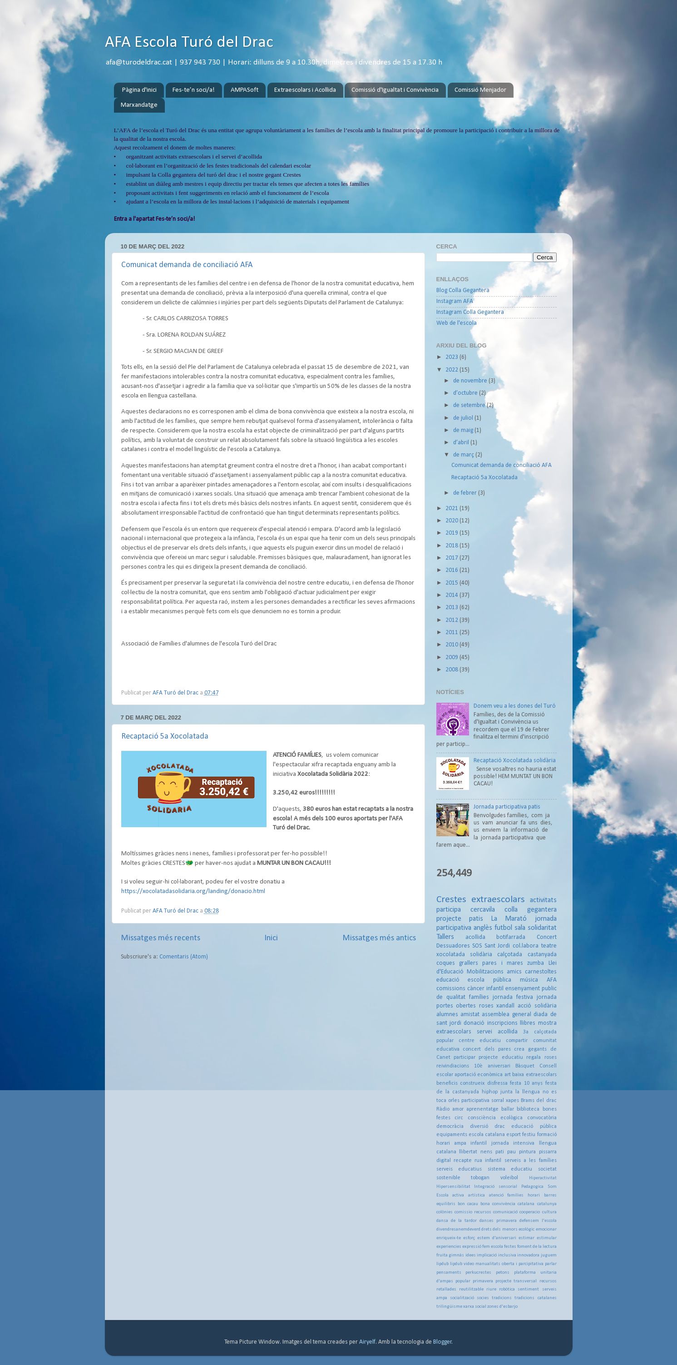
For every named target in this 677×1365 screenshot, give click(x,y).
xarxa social (474, 1306)
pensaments (448, 1272)
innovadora (528, 1255)
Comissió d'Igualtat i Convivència (395, 90)
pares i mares (502, 963)
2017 (452, 558)
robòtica (507, 1289)
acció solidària (537, 1006)
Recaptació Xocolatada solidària (515, 761)
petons (502, 1272)
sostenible (448, 1178)
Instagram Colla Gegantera (470, 312)
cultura (549, 1212)
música (529, 980)
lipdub (442, 1263)
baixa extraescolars (534, 1074)
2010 (452, 645)
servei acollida (497, 1032)
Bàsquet (524, 1066)
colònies (444, 1212)
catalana (526, 1203)
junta (506, 1092)
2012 (452, 620)
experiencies (448, 1246)
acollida (475, 937)
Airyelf (367, 1342)
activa (458, 1195)
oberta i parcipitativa (523, 1263)
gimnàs (456, 1255)
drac (499, 1126)
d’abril (461, 443)
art (507, 1074)
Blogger (442, 1342)
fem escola (492, 1246)
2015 (452, 583)
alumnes (447, 1015)
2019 (452, 533)
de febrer (465, 493)
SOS (477, 946)
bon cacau (468, 1203)
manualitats (487, 1263)
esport (513, 1134)
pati (499, 1152)
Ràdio (443, 1109)
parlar (551, 1263)
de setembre (470, 405)
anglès (483, 928)
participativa (475, 1100)
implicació (487, 1255)
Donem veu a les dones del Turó (515, 706)
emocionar (546, 1229)
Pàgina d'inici (139, 90)
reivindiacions (452, 1066)
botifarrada (510, 937)
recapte (463, 1160)
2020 (452, 521)
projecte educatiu (501, 1057)
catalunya (547, 1203)
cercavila (482, 909)
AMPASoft (244, 90)
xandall (505, 1006)
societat (547, 1169)
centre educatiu (480, 1040)
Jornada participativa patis (507, 807)
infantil (478, 1143)
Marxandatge (139, 105)
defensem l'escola (538, 1220)
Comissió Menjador (480, 90)
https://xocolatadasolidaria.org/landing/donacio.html (193, 891)
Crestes (451, 899)
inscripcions (502, 1023)
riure (491, 1289)
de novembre (471, 381)
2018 (452, 546)
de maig (463, 430)
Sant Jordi (497, 946)
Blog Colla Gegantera (462, 290)
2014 (452, 595)
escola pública (489, 980)
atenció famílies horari (514, 1195)
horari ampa (451, 1143)
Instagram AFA (454, 301)
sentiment (528, 1289)
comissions (450, 989)
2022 (452, 370)
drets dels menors (499, 1229)
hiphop (490, 1092)
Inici (271, 938)
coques (445, 963)
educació (448, 980)
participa (448, 909)
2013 (452, 608)
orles (454, 1100)
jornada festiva (513, 997)
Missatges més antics (379, 938)
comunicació (505, 1212)
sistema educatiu (510, 1169)
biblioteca (528, 1109)
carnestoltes (541, 972)
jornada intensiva (512, 1143)
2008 (452, 670)
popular (462, 1281)
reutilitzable (471, 1289)
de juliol (463, 418)
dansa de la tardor (456, 1220)
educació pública (533, 1126)
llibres (527, 1023)
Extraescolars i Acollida (305, 90)
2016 (452, 570)
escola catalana (487, 1134)
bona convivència (497, 1203)
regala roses (541, 1057)
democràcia (450, 1126)
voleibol (509, 1178)
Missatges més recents (160, 938)
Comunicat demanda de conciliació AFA (186, 265)
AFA (552, 980)
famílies (479, 997)
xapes (512, 1100)
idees (470, 1255)
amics (514, 972)
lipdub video (462, 1263)
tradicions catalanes (535, 1298)
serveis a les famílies (530, 1160)
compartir (517, 1040)
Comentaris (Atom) (183, 957)
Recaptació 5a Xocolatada (164, 736)
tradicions (502, 1298)
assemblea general (506, 1015)
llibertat (468, 1152)
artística (476, 1195)
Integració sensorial (495, 1186)
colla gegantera (530, 909)
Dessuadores (453, 946)
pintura (527, 1152)
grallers (468, 963)
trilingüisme (449, 1306)
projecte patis (459, 919)
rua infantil (487, 1160)
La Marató (509, 919)
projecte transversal (516, 1281)
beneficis (447, 1083)
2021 (452, 508)
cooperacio (529, 1212)
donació (474, 1023)
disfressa (497, 1083)
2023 (452, 357)
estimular (547, 1238)
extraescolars (498, 899)
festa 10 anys (526, 1083)
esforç (469, 1238)
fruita (442, 1255)
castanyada (542, 955)
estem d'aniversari (496, 1238)
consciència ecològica (495, 1118)
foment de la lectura (537, 1246)
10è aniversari (492, 1066)
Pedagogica (532, 1186)
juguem (549, 1255)
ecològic (526, 1229)
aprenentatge (482, 1109)
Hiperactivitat (543, 1178)
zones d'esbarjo (502, 1306)
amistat (469, 1015)
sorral (497, 1100)
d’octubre (466, 393)
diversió (479, 1126)
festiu (528, 1134)
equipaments (451, 1134)
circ (459, 1118)
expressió (471, 1246)
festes (510, 1246)
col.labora (526, 946)
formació (547, 1134)
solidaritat (542, 928)
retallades (446, 1289)
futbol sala (509, 928)
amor (458, 1109)
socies (483, 1298)
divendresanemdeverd (458, 1229)
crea (519, 1049)
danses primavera (498, 1220)
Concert (547, 937)
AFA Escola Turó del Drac (189, 43)
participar (464, 1057)
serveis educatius (459, 1169)
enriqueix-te (448, 1238)
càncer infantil (485, 989)
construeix (472, 1083)
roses (486, 1006)
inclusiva (507, 1255)
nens (486, 1152)
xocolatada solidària (464, 955)
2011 (452, 632)
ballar (507, 1109)
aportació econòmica (479, 1074)
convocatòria (542, 1118)
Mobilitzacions (485, 972)
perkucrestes (478, 1272)
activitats (543, 900)
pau (511, 1152)
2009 (452, 657)
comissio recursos (473, 1212)
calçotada (509, 955)
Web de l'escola (456, 323)
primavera (483, 1281)
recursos (548, 1281)
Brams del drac (538, 1100)
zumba (535, 963)
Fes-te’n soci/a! (194, 90)
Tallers (445, 937)
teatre (549, 946)
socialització (462, 1298)
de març (464, 455)
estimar (526, 1238)
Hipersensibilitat (453, 1186)
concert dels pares (486, 1049)
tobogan (480, 1178)
